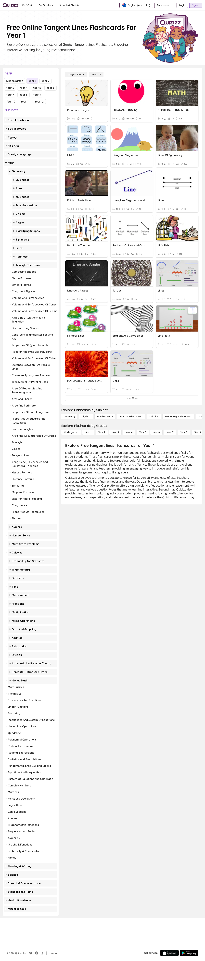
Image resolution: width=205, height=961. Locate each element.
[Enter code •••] (164, 5)
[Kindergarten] (71, 432)
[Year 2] (102, 432)
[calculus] (154, 416)
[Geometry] (69, 416)
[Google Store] (189, 953)
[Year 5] (143, 432)
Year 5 (37, 87)
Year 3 (10, 87)
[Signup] (195, 5)
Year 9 (37, 94)
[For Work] (27, 5)
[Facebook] (36, 953)
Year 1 (32, 81)
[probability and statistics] (178, 416)
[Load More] (131, 398)
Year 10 (10, 101)
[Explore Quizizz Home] (10, 5)
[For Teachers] (45, 5)
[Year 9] (197, 432)
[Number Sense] (105, 416)
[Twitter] (30, 953)
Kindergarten (14, 81)
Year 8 (23, 94)
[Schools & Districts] (69, 5)
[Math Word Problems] (131, 416)
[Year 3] (115, 432)
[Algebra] (86, 416)
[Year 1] (96, 74)
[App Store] (169, 953)
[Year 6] (156, 432)
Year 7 (10, 94)
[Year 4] (129, 432)
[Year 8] (184, 432)
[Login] (182, 5)
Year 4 (23, 87)
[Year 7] (170, 432)
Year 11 (25, 101)
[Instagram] (42, 953)
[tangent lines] (76, 74)
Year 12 (39, 101)
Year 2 (46, 81)
